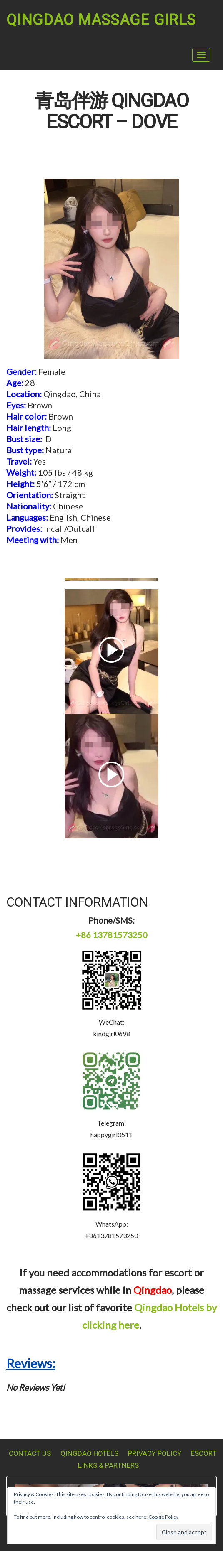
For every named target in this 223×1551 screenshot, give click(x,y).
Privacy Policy (154, 1453)
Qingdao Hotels (89, 1453)
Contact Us (30, 1453)
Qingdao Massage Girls (101, 20)
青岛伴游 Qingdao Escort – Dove (111, 111)
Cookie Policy (163, 1517)
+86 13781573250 (112, 935)
